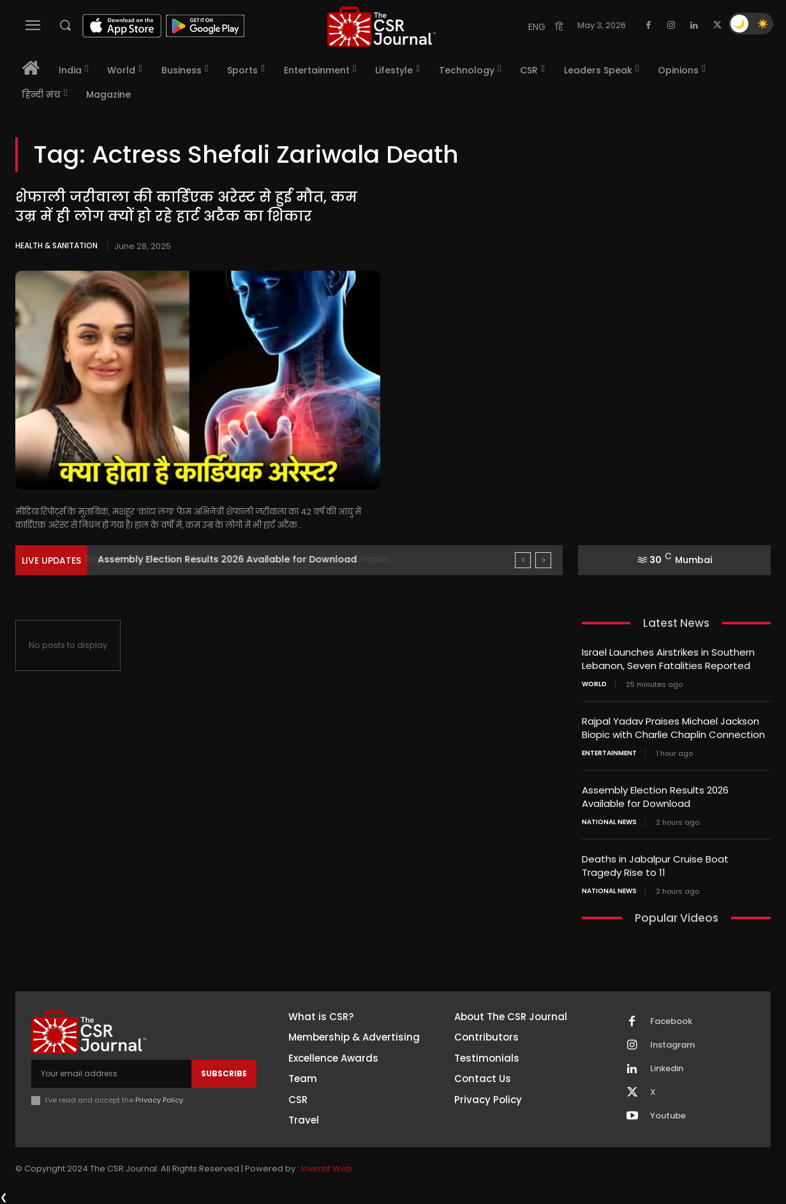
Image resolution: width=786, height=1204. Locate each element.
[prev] (523, 560)
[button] (65, 25)
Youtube (668, 1116)
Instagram (672, 1045)
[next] (543, 560)
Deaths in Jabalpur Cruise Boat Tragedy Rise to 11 (655, 865)
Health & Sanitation (56, 245)
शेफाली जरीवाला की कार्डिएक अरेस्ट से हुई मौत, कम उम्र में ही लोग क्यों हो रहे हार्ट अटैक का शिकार (186, 207)
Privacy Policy (159, 1100)
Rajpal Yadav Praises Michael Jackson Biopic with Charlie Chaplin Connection (673, 727)
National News (609, 822)
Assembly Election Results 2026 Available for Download (655, 796)
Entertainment (609, 753)
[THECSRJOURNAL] (381, 26)
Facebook (671, 1021)
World (594, 684)
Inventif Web (326, 1169)
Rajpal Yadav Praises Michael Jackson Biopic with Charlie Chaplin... (251, 559)
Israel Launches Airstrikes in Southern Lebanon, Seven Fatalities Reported (668, 658)
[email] (111, 1074)
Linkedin (666, 1068)
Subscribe (224, 1073)
